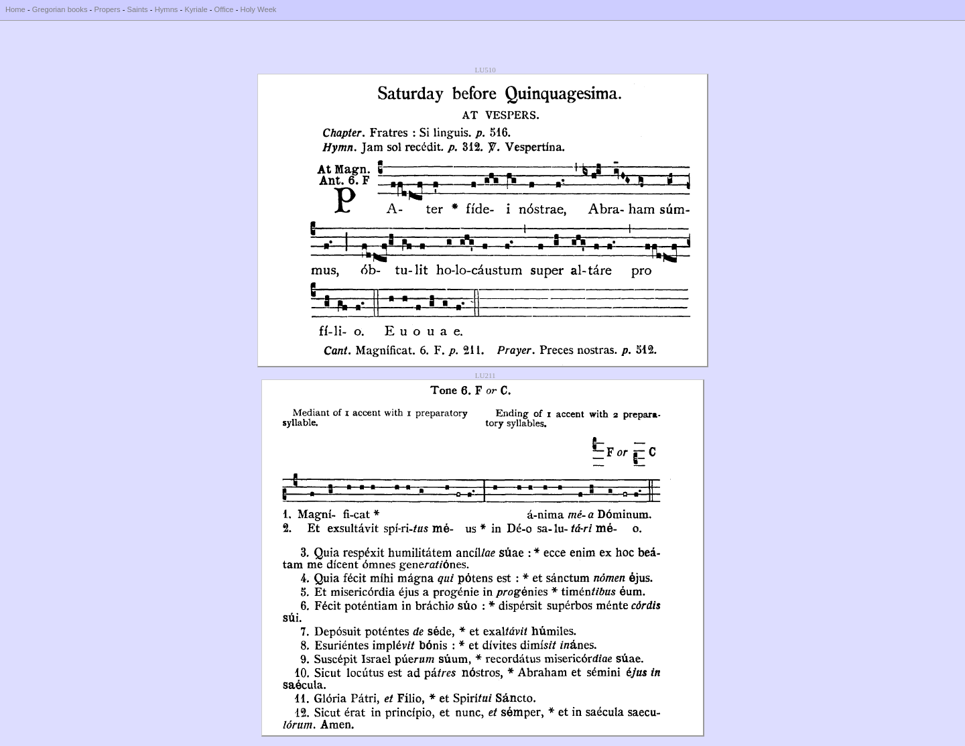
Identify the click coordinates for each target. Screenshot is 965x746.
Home (15, 9)
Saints (137, 9)
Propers (107, 9)
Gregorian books (60, 9)
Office (224, 9)
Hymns (166, 9)
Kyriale (195, 9)
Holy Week (259, 9)
